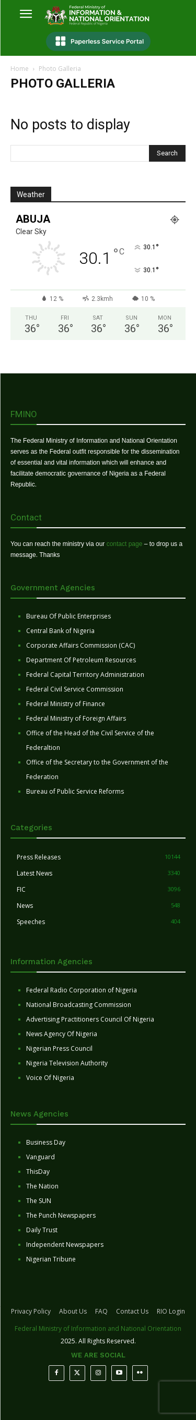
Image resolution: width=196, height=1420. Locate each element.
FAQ (101, 1311)
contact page (125, 544)
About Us (73, 1311)
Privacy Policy (31, 1311)
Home (19, 68)
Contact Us (132, 1311)
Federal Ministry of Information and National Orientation (98, 1328)
